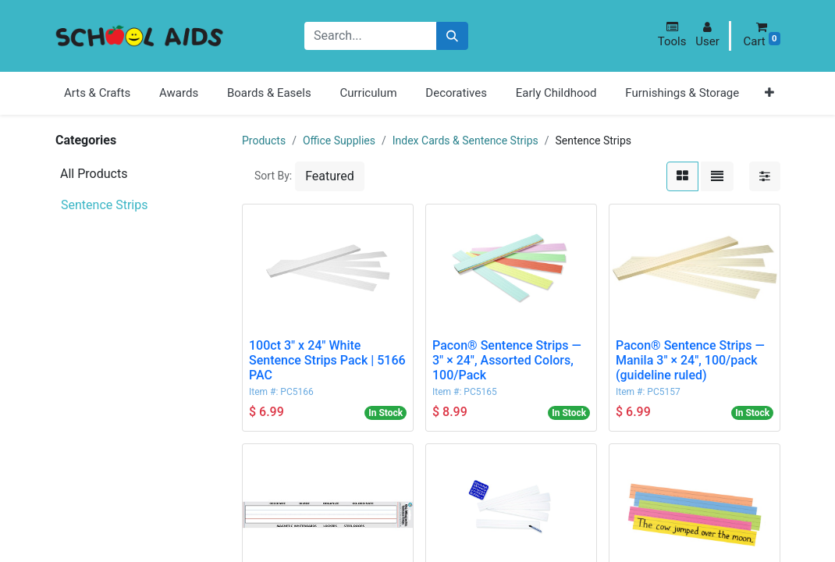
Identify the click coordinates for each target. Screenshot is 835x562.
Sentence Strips (104, 204)
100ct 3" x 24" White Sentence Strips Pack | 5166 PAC (327, 360)
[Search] (452, 36)
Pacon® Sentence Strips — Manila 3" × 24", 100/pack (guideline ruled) (690, 360)
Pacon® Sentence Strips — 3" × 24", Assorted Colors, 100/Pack (506, 360)
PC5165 (480, 391)
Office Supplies (339, 140)
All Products (93, 173)
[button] (672, 34)
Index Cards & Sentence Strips (465, 140)
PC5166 (296, 391)
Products (264, 140)
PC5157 (663, 391)
